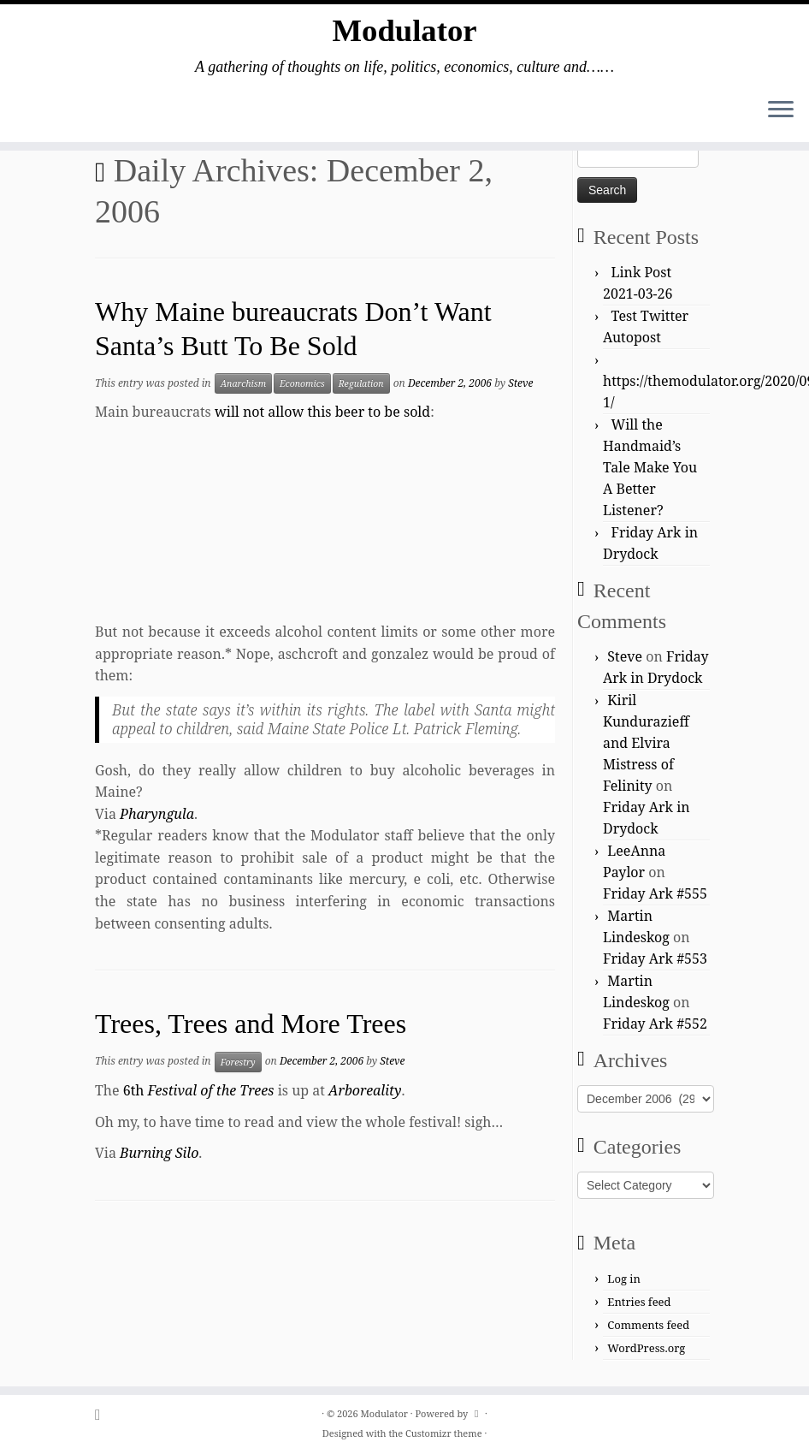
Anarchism (243, 383)
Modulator (404, 34)
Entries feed (638, 1301)
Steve (520, 383)
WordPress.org (646, 1348)
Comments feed (648, 1324)
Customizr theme (443, 1433)
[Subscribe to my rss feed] (103, 1414)
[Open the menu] (781, 117)
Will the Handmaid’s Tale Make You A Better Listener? (650, 467)
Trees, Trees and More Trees (250, 1023)
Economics (302, 383)
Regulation (361, 383)
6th (199, 1090)
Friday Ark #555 (655, 893)
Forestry (238, 1062)
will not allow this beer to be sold (322, 411)
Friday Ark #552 (655, 1023)
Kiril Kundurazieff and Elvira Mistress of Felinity (646, 743)
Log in (624, 1278)
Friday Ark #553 (655, 958)
